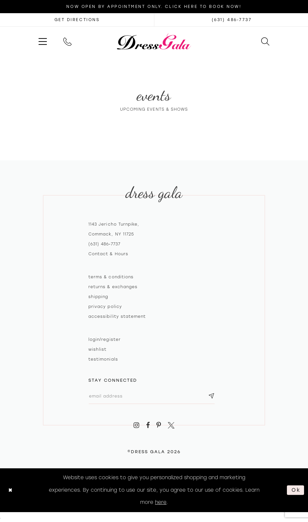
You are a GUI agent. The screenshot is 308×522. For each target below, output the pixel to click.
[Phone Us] (67, 41)
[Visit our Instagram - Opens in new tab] (136, 425)
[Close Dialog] (10, 490)
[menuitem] (42, 41)
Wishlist (97, 349)
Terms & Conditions (111, 277)
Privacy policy (105, 306)
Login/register (104, 339)
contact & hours (108, 254)
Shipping (98, 296)
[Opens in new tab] (77, 19)
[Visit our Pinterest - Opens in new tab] (159, 425)
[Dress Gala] (154, 41)
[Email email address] (151, 396)
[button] (42, 41)
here (161, 502)
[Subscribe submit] (211, 396)
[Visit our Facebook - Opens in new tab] (148, 425)
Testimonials (103, 359)
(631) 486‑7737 (104, 244)
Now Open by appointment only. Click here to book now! (153, 6)
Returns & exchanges (113, 287)
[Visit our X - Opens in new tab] (171, 425)
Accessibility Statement (117, 316)
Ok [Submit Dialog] (296, 490)
